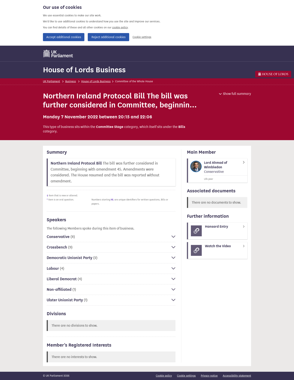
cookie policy (120, 27)
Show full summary (237, 94)
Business (70, 81)
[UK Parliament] (58, 53)
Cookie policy (164, 375)
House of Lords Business (84, 69)
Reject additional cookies (108, 37)
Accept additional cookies (63, 37)
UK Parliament (51, 81)
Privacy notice (209, 375)
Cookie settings (142, 37)
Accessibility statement (237, 375)
